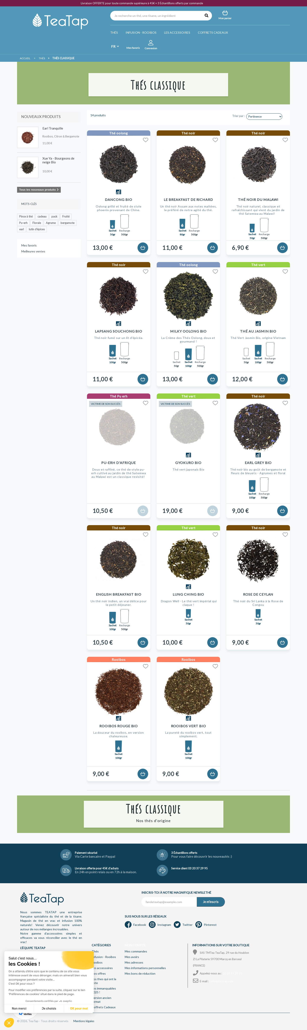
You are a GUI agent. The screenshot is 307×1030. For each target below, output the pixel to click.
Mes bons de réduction (140, 973)
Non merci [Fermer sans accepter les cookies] (19, 1008)
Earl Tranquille (52, 128)
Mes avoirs (132, 957)
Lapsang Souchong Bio (118, 331)
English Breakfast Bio (118, 594)
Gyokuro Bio (188, 463)
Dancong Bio (118, 199)
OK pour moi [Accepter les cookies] (79, 1008)
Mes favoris (29, 245)
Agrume (51, 223)
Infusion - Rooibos (141, 32)
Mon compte (135, 945)
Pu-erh (23, 223)
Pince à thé (26, 216)
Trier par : (238, 116)
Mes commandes (136, 951)
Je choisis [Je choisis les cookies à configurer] (49, 1008)
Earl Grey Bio (258, 463)
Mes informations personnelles (145, 968)
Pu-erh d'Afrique (118, 463)
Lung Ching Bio (188, 594)
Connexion (151, 48)
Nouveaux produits (41, 116)
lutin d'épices (37, 229)
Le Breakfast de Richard (188, 199)
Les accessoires (177, 32)
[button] (9, 1023)
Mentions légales (83, 1021)
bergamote (67, 223)
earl (21, 229)
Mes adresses (134, 962)
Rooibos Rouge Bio (118, 726)
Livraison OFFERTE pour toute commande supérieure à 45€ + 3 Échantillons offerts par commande (142, 3)
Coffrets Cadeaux (213, 32)
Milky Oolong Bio (188, 331)
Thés (114, 32)
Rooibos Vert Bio (188, 726)
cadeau (42, 216)
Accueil (25, 58)
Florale (36, 223)
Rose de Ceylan (258, 594)
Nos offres (99, 973)
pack (54, 216)
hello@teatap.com (221, 981)
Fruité (66, 216)
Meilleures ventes (33, 251)
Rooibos (97, 962)
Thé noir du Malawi (258, 199)
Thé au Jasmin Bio (258, 331)
